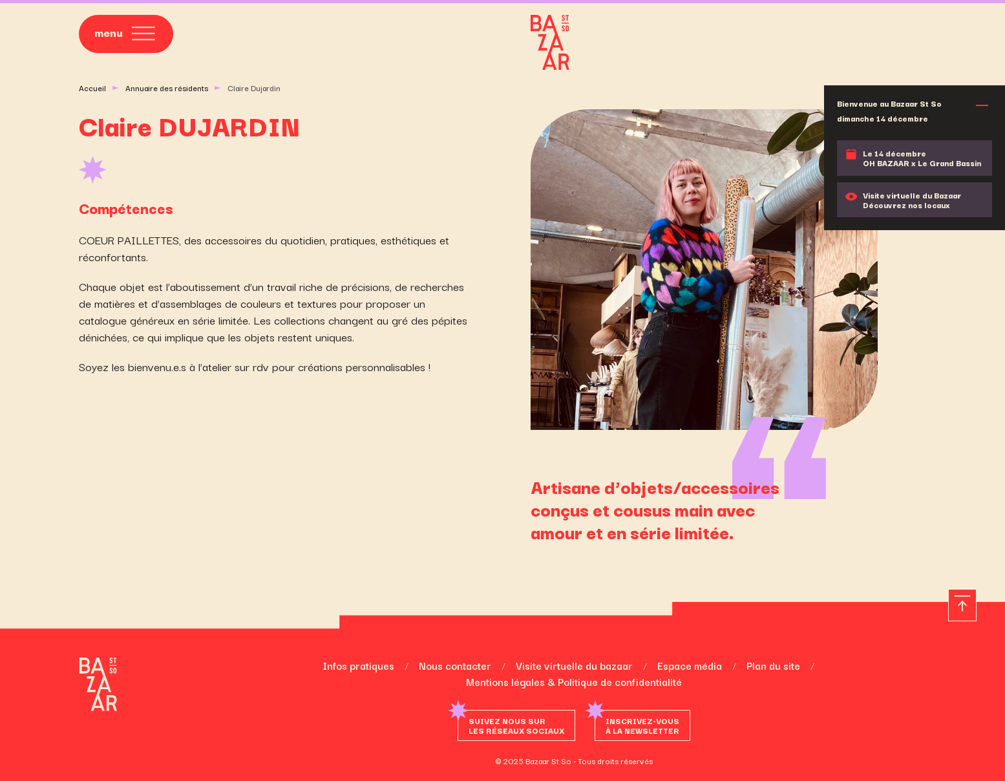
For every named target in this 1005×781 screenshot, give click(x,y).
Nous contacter (455, 665)
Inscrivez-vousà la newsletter (642, 725)
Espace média (689, 665)
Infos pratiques (358, 665)
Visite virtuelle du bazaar (574, 665)
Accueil (92, 87)
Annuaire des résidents (166, 87)
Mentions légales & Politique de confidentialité (574, 681)
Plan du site (773, 665)
